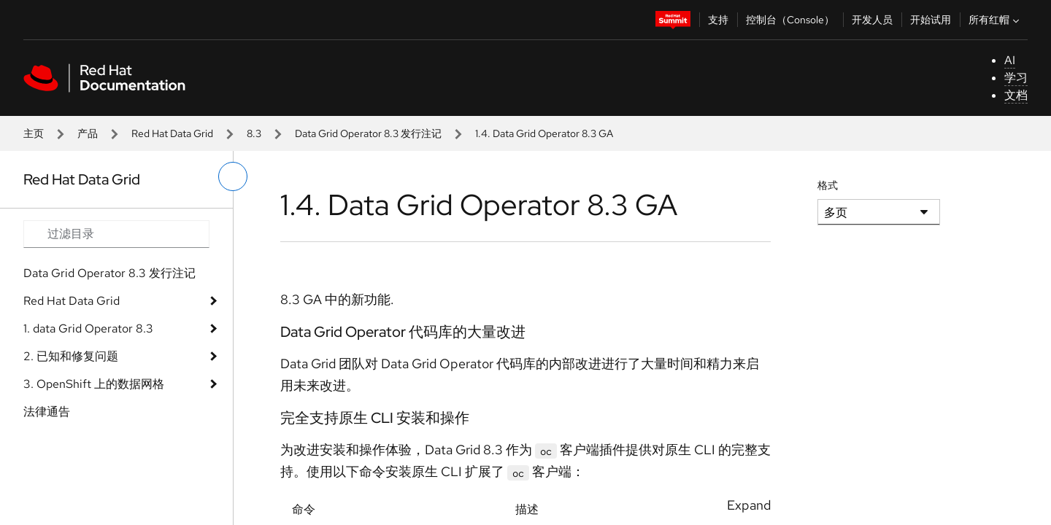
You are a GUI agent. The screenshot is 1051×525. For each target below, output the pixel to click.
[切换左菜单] (232, 176)
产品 (87, 133)
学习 (1016, 77)
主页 (33, 133)
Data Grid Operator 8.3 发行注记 (368, 133)
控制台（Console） (790, 19)
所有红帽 (996, 19)
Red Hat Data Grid (172, 133)
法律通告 (46, 411)
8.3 (254, 133)
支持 (718, 19)
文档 (1016, 95)
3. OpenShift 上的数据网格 (93, 384)
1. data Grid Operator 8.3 (88, 328)
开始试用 (930, 19)
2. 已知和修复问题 (70, 356)
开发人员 (872, 19)
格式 (827, 185)
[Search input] (116, 234)
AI (1009, 60)
